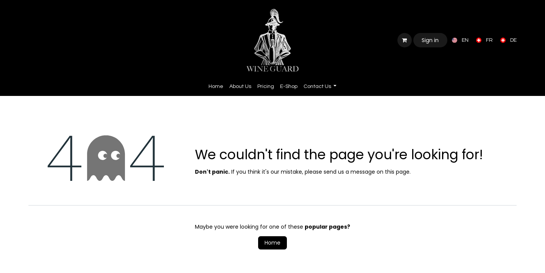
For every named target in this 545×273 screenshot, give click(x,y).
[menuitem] (459, 40)
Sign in (430, 40)
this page (397, 172)
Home (272, 242)
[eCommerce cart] (404, 40)
